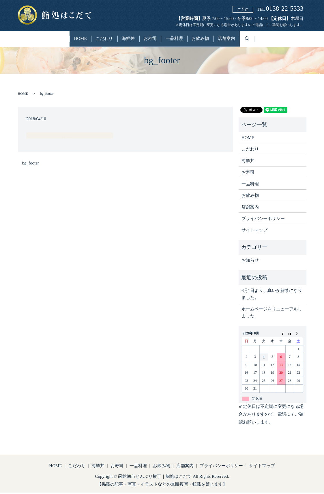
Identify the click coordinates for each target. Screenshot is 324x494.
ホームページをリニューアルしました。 (271, 314)
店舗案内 (244, 40)
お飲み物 (212, 40)
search (271, 43)
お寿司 (150, 40)
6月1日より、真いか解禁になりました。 (271, 295)
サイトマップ (254, 232)
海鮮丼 (122, 40)
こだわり (92, 40)
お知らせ (250, 262)
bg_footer (30, 164)
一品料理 (180, 40)
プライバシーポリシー (263, 220)
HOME (63, 40)
